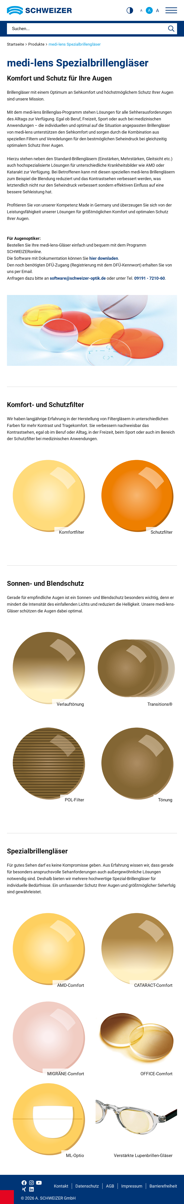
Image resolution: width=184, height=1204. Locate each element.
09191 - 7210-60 (149, 278)
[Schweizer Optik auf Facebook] (24, 1182)
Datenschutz (87, 1186)
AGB (110, 1186)
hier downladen (103, 258)
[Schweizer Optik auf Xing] (24, 1189)
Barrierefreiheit (163, 1186)
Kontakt (61, 1186)
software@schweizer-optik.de (78, 278)
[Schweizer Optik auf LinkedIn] (31, 1189)
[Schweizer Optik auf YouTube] (39, 1182)
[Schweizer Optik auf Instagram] (31, 1182)
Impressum (131, 1186)
